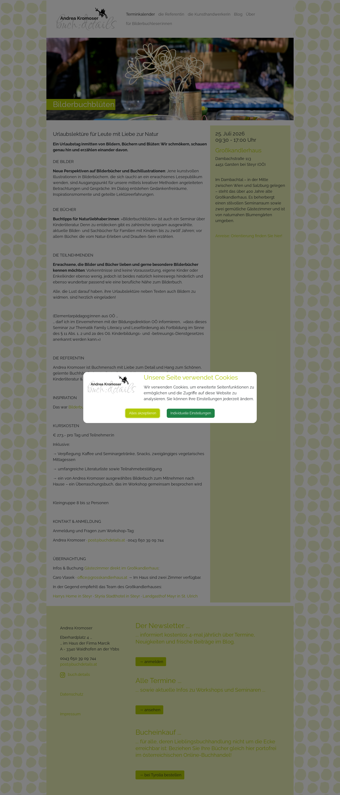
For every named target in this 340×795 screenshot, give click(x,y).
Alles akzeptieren (142, 413)
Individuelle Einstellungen (190, 413)
